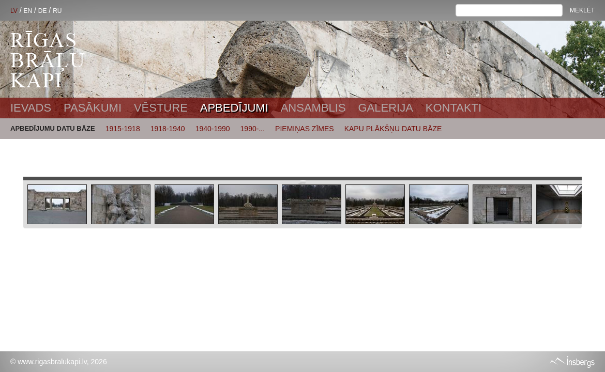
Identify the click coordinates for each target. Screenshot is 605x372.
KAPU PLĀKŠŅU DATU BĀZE (393, 129)
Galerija (385, 107)
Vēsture (161, 107)
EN (27, 10)
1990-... (252, 129)
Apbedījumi (234, 107)
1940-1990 (212, 129)
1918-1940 (167, 129)
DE (42, 10)
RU (57, 10)
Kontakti (453, 107)
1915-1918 (122, 129)
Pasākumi (93, 107)
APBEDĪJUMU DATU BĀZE (52, 128)
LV (14, 10)
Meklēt (582, 10)
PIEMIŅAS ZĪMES (304, 129)
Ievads (30, 107)
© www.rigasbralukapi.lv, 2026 (58, 362)
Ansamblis (313, 107)
